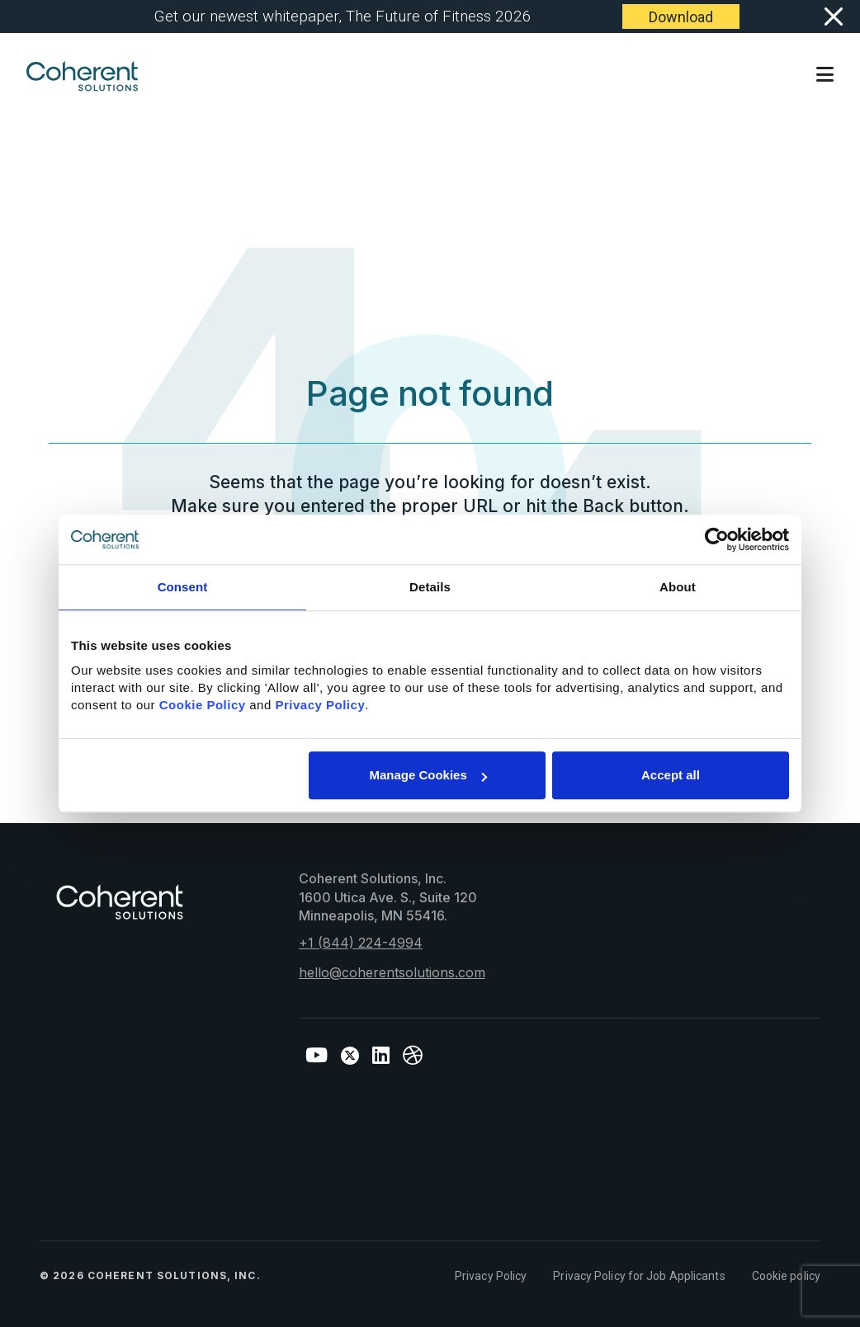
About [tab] (677, 587)
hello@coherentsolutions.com (392, 972)
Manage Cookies (427, 775)
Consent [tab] (183, 587)
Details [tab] (430, 587)
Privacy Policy (491, 1275)
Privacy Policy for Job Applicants (639, 1275)
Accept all (670, 775)
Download (681, 17)
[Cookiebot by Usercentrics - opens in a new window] (717, 539)
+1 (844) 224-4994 (361, 942)
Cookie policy (786, 1275)
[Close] (832, 16)
